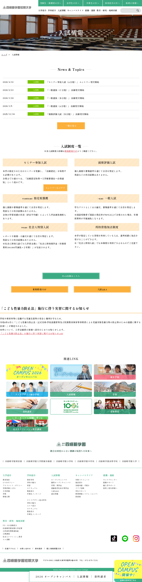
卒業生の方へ (92, 3)
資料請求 (100, 576)
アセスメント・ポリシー (12, 485)
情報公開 (6, 496)
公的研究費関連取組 (11, 531)
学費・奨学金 (56, 485)
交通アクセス (10, 548)
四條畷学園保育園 (13, 461)
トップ (4, 54)
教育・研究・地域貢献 (107, 10)
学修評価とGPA (9, 488)
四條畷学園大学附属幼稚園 (39, 461)
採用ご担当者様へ (110, 488)
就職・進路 (90, 10)
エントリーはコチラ (55, 187)
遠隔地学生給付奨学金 (60, 488)
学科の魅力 (31, 482)
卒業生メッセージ (34, 494)
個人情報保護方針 (53, 548)
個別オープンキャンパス (61, 482)
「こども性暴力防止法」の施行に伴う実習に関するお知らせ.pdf (31, 333)
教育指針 (6, 479)
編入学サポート (109, 485)
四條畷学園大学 (129, 461)
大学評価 (6, 491)
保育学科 (30, 479)
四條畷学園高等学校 (108, 461)
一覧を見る (71, 125)
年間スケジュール (82, 479)
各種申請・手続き (82, 485)
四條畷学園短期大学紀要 (12, 528)
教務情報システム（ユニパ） (86, 494)
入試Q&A (102, 289)
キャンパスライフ (75, 10)
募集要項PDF (71, 151)
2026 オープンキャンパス (53, 576)
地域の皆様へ (132, 3)
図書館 (78, 496)
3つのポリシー (8, 482)
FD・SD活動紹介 (10, 525)
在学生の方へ (73, 3)
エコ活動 (6, 539)
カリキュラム (32, 488)
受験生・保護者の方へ (50, 3)
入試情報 (62, 10)
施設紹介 (79, 482)
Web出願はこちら (71, 275)
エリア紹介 (31, 505)
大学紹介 (42, 10)
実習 (29, 485)
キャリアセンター (110, 479)
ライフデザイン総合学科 (36, 500)
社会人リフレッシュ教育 (12, 536)
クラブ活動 (79, 488)
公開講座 (6, 534)
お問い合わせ (25, 548)
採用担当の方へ (112, 3)
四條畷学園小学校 (64, 461)
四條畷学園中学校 (85, 461)
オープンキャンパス (59, 479)
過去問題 (54, 494)
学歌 (4, 494)
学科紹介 (52, 10)
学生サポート (80, 491)
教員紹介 (30, 491)
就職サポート (108, 482)
